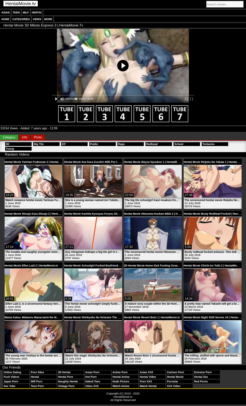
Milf (26, 12)
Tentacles (208, 144)
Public (94, 144)
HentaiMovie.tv (20, 3)
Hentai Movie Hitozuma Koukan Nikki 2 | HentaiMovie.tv (159, 213)
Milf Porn (36, 381)
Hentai (37, 12)
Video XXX (92, 386)
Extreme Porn (203, 372)
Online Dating (12, 372)
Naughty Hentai (68, 381)
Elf (63, 144)
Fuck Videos (11, 376)
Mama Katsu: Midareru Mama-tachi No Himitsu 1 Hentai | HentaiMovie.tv (50, 317)
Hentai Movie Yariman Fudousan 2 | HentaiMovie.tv (37, 161)
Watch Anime (121, 386)
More (48, 19)
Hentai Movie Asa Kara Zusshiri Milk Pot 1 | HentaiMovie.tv (101, 161)
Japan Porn (11, 381)
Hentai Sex (201, 376)
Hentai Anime (121, 376)
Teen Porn (37, 386)
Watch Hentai (148, 386)
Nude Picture (121, 381)
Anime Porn (120, 372)
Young (10, 148)
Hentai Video (148, 376)
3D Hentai (64, 372)
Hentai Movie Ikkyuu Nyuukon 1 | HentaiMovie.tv (155, 161)
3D (7, 144)
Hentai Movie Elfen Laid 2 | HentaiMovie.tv (31, 265)
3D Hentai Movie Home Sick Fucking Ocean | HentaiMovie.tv (162, 265)
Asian (5, 12)
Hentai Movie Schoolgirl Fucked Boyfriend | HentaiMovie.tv (101, 265)
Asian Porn (92, 372)
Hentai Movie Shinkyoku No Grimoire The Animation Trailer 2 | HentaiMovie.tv (113, 317)
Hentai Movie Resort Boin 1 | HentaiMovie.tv (152, 317)
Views (37, 19)
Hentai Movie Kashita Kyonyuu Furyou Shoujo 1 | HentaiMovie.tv (105, 213)
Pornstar (172, 381)
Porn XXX (146, 381)
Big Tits (39, 144)
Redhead (152, 144)
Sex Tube (9, 386)
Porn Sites (37, 372)
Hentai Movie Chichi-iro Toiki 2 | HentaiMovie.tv (214, 265)
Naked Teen (92, 381)
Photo (38, 137)
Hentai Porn (65, 376)
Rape (121, 144)
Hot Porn (91, 376)
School (178, 144)
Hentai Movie (175, 376)
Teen (16, 12)
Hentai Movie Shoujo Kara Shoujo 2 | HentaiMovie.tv (38, 213)
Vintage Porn (66, 386)
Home (5, 19)
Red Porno (201, 381)
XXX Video (173, 386)
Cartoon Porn (175, 372)
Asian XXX (146, 372)
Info (24, 137)
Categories (21, 19)
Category (9, 137)
